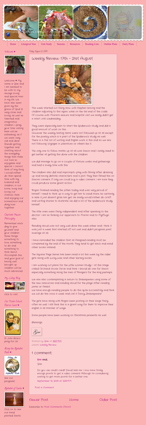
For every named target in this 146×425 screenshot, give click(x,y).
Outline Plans (110, 44)
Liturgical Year (28, 44)
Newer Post (38, 400)
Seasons (61, 44)
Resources (75, 44)
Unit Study (46, 44)
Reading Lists (92, 44)
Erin (39, 359)
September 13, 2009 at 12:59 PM (54, 381)
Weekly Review (48, 344)
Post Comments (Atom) (57, 406)
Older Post (108, 400)
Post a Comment (44, 387)
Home (13, 44)
